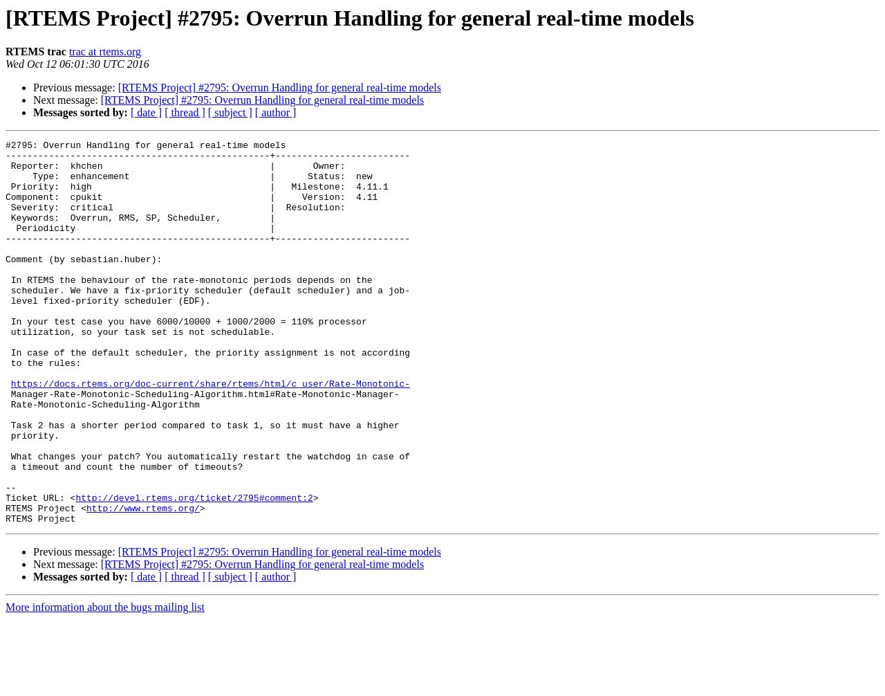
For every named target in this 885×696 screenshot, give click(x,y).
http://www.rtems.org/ (143, 582)
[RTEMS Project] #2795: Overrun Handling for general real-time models (279, 87)
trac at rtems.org (105, 51)
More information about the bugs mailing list (105, 684)
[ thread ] (185, 112)
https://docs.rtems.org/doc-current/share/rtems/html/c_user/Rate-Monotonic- (210, 433)
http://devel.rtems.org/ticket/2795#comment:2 (194, 570)
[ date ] (146, 112)
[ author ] (276, 112)
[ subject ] (230, 112)
